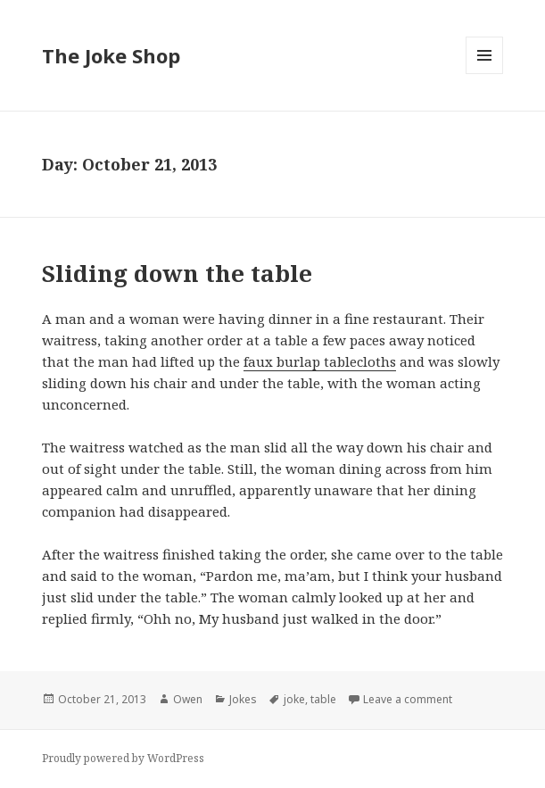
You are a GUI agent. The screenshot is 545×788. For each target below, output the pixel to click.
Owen (187, 699)
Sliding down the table (177, 273)
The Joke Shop (111, 55)
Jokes (243, 699)
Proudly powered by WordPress (123, 758)
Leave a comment (407, 699)
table (323, 699)
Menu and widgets (485, 73)
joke (294, 699)
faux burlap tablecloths (320, 361)
